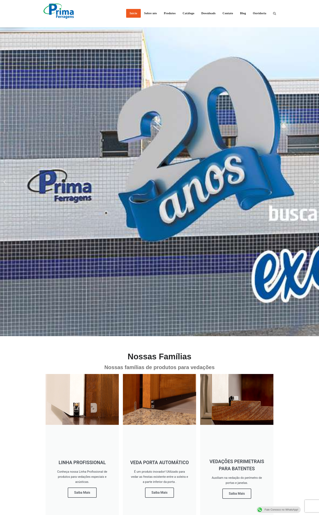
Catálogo (188, 13)
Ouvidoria (259, 13)
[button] (4, 181)
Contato (228, 13)
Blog (243, 13)
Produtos (170, 13)
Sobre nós (150, 13)
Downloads (208, 13)
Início (133, 13)
